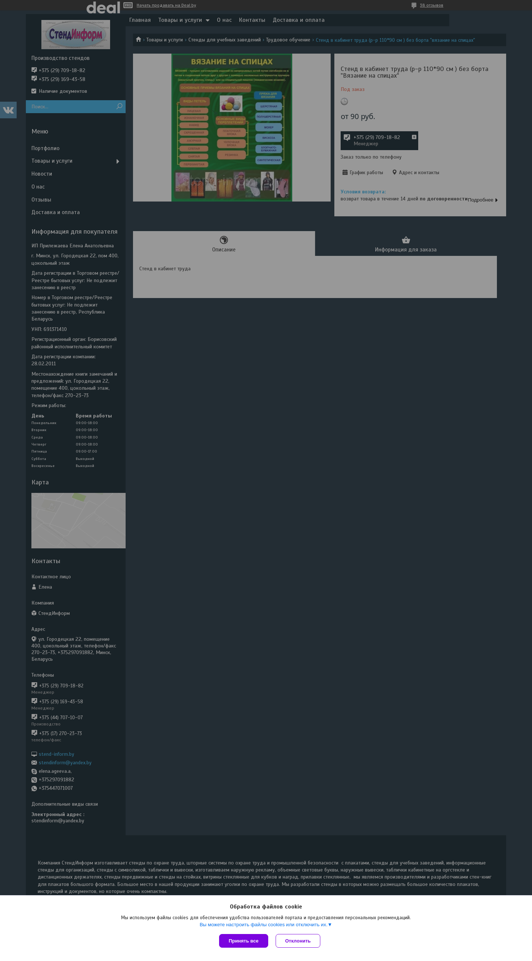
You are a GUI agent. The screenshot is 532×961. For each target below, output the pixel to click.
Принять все (244, 941)
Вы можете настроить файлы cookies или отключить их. (263, 924)
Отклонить (298, 941)
